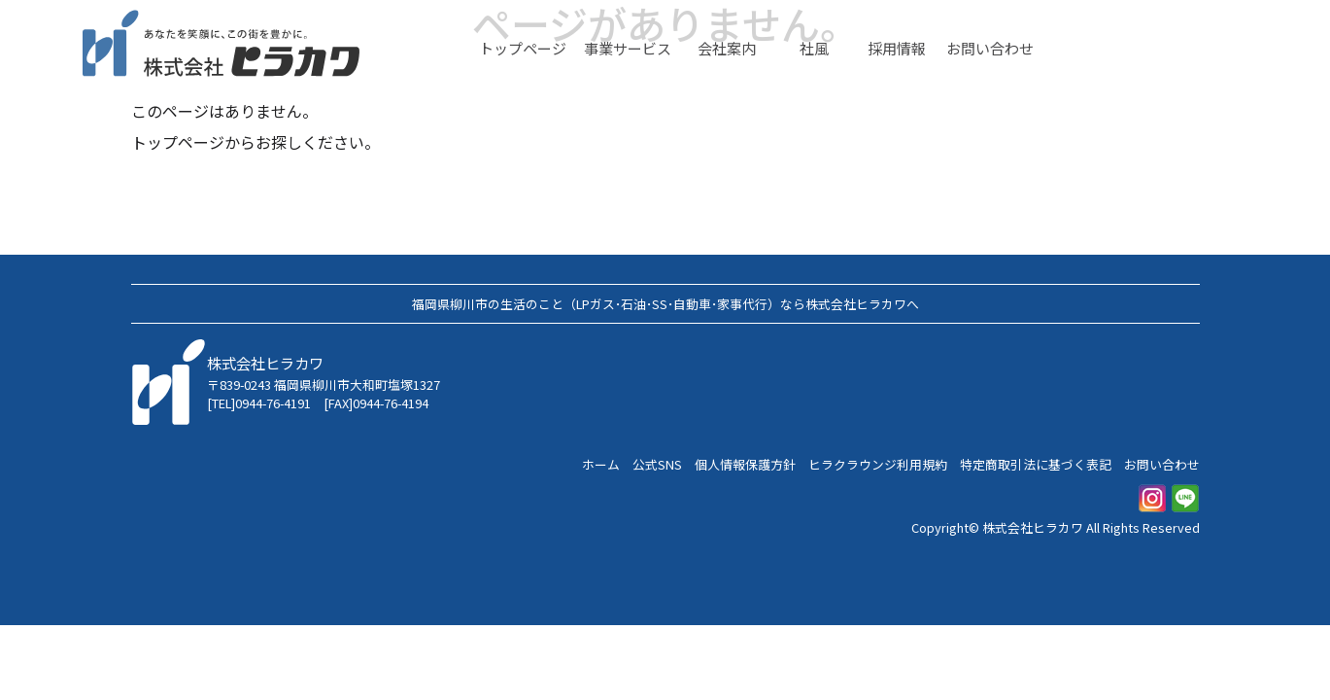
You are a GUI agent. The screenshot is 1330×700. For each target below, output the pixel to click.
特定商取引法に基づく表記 (1035, 464)
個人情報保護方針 (745, 464)
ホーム (601, 464)
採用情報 (897, 49)
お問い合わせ (990, 49)
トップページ (522, 49)
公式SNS (657, 464)
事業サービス (627, 49)
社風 (814, 49)
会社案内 (727, 49)
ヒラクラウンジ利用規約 (877, 464)
